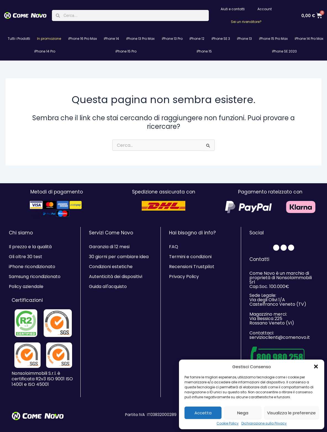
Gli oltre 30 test (25, 256)
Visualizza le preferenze (291, 413)
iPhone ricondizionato (32, 266)
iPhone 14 (111, 38)
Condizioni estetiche (111, 266)
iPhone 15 (204, 51)
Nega (242, 413)
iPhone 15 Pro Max (273, 38)
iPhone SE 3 (221, 38)
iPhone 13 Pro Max (140, 38)
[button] (316, 366)
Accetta (203, 413)
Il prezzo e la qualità (30, 247)
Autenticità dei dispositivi (115, 276)
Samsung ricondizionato (34, 276)
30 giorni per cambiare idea (119, 256)
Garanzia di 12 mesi (109, 247)
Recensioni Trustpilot (191, 266)
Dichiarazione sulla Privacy (264, 423)
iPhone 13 (244, 38)
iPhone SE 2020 (284, 51)
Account (264, 9)
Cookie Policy (228, 423)
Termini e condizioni (190, 256)
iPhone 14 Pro (44, 51)
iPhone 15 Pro (125, 51)
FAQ (173, 247)
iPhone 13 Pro (172, 38)
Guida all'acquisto (108, 286)
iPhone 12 (196, 38)
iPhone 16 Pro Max (82, 38)
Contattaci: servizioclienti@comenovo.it (279, 335)
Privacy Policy (184, 276)
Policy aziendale (26, 286)
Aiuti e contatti (233, 9)
